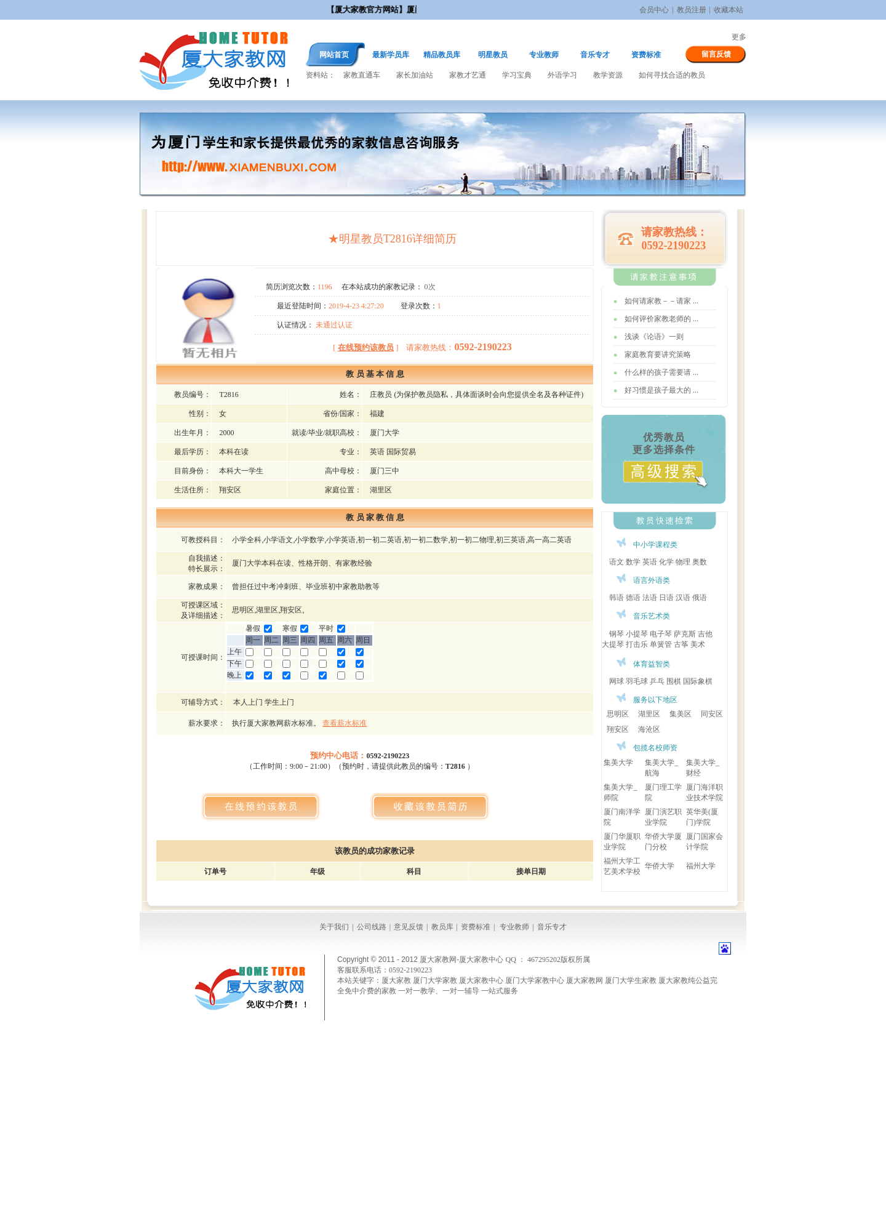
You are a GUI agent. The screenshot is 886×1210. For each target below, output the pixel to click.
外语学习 (562, 75)
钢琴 (616, 634)
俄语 (699, 597)
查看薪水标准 (344, 723)
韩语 (616, 597)
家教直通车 (361, 75)
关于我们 (334, 927)
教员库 (442, 927)
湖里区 (649, 714)
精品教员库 (441, 54)
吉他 (705, 634)
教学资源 (608, 75)
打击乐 (637, 644)
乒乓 (657, 681)
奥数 (699, 562)
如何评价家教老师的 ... (661, 319)
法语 (649, 597)
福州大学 (701, 866)
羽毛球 (637, 681)
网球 (616, 681)
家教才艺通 (467, 75)
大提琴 (613, 644)
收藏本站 (728, 10)
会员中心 (654, 10)
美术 (697, 644)
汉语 (683, 597)
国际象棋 (697, 681)
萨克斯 (685, 634)
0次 (430, 286)
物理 (683, 562)
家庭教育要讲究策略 (658, 354)
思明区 (618, 714)
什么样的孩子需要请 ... (661, 372)
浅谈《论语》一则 (654, 336)
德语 (633, 597)
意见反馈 (408, 927)
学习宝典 (517, 75)
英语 (649, 562)
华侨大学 (659, 866)
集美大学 (618, 762)
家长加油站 (414, 75)
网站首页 (334, 54)
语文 (616, 562)
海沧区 (649, 729)
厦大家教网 (214, 60)
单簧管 (661, 644)
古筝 (681, 644)
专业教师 (544, 54)
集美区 (680, 714)
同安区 (712, 714)
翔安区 (618, 729)
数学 (633, 562)
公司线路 (371, 927)
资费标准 (646, 54)
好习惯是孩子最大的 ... (661, 390)
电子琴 (661, 634)
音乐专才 (595, 54)
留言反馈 (716, 54)
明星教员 (493, 54)
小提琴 (637, 634)
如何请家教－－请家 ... (661, 301)
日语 (666, 597)
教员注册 (691, 10)
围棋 (673, 681)
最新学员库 (390, 54)
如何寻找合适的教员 (672, 75)
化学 (666, 562)
